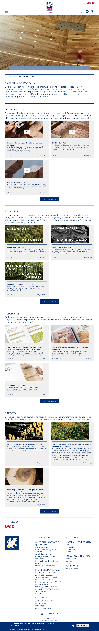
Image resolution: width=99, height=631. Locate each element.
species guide (41, 545)
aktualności (73, 537)
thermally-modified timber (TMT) (47, 562)
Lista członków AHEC (51, 613)
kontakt (69, 561)
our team (70, 563)
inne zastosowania (43, 608)
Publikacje (12, 313)
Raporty (10, 413)
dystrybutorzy (72, 565)
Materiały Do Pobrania (26, 76)
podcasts (70, 547)
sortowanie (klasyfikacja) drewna (46, 550)
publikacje (70, 549)
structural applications (45, 565)
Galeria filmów (15, 109)
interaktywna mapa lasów (46, 586)
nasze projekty (42, 603)
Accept (72, 625)
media (38, 593)
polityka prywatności (49, 620)
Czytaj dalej (41, 155)
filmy (68, 545)
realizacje (39, 605)
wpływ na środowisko (44, 579)
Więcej (43, 358)
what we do (71, 558)
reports (69, 552)
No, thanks (82, 625)
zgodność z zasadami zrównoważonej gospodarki (47, 576)
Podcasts (11, 211)
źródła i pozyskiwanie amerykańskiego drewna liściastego (46, 556)
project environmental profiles (48, 589)
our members (72, 568)
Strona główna (10, 76)
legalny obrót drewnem (45, 572)
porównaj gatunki (43, 547)
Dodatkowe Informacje (79, 556)
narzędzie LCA (41, 584)
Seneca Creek (41, 591)
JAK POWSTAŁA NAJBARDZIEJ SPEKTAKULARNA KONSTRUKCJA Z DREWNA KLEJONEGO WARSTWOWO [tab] (49, 69)
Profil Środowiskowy (47, 570)
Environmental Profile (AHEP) (48, 582)
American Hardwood (47, 542)
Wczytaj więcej (49, 199)
